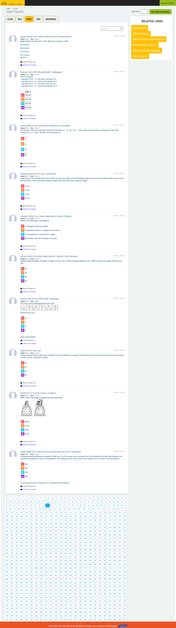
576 (46, 579)
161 (95, 516)
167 (124, 516)
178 (56, 520)
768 (7, 608)
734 (85, 601)
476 (46, 564)
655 (66, 590)
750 (41, 605)
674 (36, 594)
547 (26, 575)
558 (80, 575)
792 (124, 608)
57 (109, 502)
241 (120, 527)
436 (95, 557)
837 (100, 616)
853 (56, 620)
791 (120, 608)
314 (110, 538)
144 (12, 516)
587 (100, 579)
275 (41, 535)
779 (61, 608)
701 (46, 597)
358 (80, 546)
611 (95, 583)
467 (124, 561)
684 (85, 594)
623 (31, 586)
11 (44, 498)
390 (115, 550)
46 (64, 502)
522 (26, 572)
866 (120, 620)
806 (71, 612)
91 (126, 505)
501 (46, 568)
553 (56, 575)
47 (68, 502)
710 (90, 597)
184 (85, 520)
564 (110, 575)
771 (21, 608)
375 (41, 550)
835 (90, 616)
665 (115, 590)
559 (85, 575)
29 (118, 498)
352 (51, 546)
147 (26, 516)
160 (90, 516)
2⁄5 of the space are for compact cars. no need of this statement (72, 469)
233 (80, 527)
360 (90, 546)
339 (110, 542)
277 (51, 535)
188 (105, 520)
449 (36, 561)
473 (31, 564)
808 (80, 612)
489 (110, 564)
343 (7, 546)
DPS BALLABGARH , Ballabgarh (47, 72)
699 (36, 597)
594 (12, 583)
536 (95, 572)
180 (66, 520)
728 (56, 601)
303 (56, 538)
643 (7, 590)
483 (80, 564)
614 (110, 583)
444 (12, 561)
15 (61, 498)
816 (120, 612)
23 (94, 498)
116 (118, 509)
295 (16, 538)
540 (115, 572)
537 (100, 572)
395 (16, 553)
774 (36, 608)
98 (31, 509)
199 (36, 524)
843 (7, 620)
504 (61, 568)
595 (16, 583)
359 (85, 546)
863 (105, 620)
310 (90, 538)
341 (120, 542)
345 (16, 546)
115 (113, 509)
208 (80, 524)
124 (36, 513)
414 (110, 553)
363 (105, 546)
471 (21, 564)
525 (41, 572)
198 (31, 524)
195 (16, 524)
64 (14, 505)
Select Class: (136, 11)
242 (124, 527)
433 (80, 557)
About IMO (139, 28)
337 (100, 542)
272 (26, 535)
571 (21, 579)
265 (115, 531)
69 (35, 505)
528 (56, 572)
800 (41, 612)
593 (7, 583)
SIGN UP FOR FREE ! (168, 3)
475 (41, 564)
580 (66, 579)
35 (19, 502)
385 (90, 550)
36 (23, 502)
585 (90, 579)
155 (66, 516)
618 (7, 586)
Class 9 (36, 128)
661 (95, 590)
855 (66, 620)
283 (80, 535)
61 (126, 502)
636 (95, 586)
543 (7, 575)
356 (71, 546)
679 (61, 594)
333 (80, 542)
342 (124, 542)
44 (56, 502)
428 (56, 557)
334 (85, 542)
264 (110, 531)
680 (66, 594)
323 (31, 542)
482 (75, 564)
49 (76, 502)
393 (7, 553)
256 (71, 531)
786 (95, 608)
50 (80, 502)
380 (66, 550)
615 (115, 583)
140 (115, 513)
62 (6, 505)
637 (100, 586)
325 (41, 542)
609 (85, 583)
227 (51, 527)
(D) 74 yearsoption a (25, 56)
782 (75, 608)
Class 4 (36, 39)
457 (75, 561)
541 (120, 572)
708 (80, 597)
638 (105, 586)
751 (46, 605)
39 (35, 502)
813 (105, 612)
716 (120, 597)
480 (66, 564)
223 (31, 527)
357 (75, 546)
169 (12, 520)
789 (110, 608)
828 (56, 616)
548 (31, 575)
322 (26, 542)
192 (124, 520)
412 (100, 553)
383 (80, 550)
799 (36, 612)
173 (31, 520)
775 (41, 608)
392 (124, 550)
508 (80, 568)
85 (101, 505)
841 (120, 616)
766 (120, 605)
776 (46, 608)
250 (41, 531)
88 (113, 505)
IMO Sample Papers (145, 45)
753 (56, 605)
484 (85, 564)
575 (41, 579)
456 (71, 561)
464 (110, 561)
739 (110, 601)
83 (93, 505)
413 (105, 553)
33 (10, 502)
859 (85, 620)
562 (100, 575)
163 (105, 516)
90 (122, 505)
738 (105, 601)
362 (100, 546)
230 (66, 527)
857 (75, 620)
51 (85, 502)
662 (100, 590)
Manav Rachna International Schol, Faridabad (59, 451)
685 (90, 594)
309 (85, 538)
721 (21, 601)
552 (51, 575)
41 (43, 502)
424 (36, 557)
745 (16, 605)
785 (90, 608)
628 (56, 586)
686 (95, 594)
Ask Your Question (160, 11)
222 (26, 527)
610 (90, 583)
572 (26, 579)
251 (46, 531)
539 (110, 572)
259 (85, 531)
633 (80, 586)
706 (71, 597)
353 (56, 546)
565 (115, 575)
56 (105, 502)
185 (90, 520)
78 (72, 505)
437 (100, 557)
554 (61, 575)
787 (100, 608)
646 (21, 590)
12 (48, 498)
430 (66, 557)
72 (47, 505)
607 (75, 583)
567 (124, 575)
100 (40, 509)
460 (90, 561)
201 (46, 524)
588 (105, 579)
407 (75, 553)
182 (75, 520)
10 (40, 498)
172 (26, 520)
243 (7, 531)
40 (39, 502)
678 (56, 594)
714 (110, 597)
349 (36, 546)
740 (115, 601)
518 (7, 572)
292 (124, 535)
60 (122, 502)
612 (100, 583)
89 (117, 505)
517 (124, 568)
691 (120, 594)
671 (21, 594)
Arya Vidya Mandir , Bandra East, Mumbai (58, 256)
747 (26, 605)
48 (72, 502)
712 (100, 597)
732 (75, 601)
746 (21, 605)
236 (95, 527)
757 (75, 605)
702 (51, 597)
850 (41, 620)
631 (71, 586)
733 (80, 601)
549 (36, 575)
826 (46, 616)
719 (12, 601)
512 (100, 568)
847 (26, 620)
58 (113, 502)
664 (110, 590)
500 (41, 568)
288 (105, 535)
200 (41, 524)
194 (12, 524)
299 (36, 538)
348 (31, 546)
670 (16, 594)
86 (105, 505)
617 (124, 583)
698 (31, 597)
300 (41, 538)
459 (85, 561)
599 (36, 583)
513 (105, 568)
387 (100, 550)
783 (80, 608)
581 (71, 579)
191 (120, 520)
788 (105, 608)
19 (77, 498)
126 (46, 513)
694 (12, 597)
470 (16, 564)
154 (61, 516)
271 (21, 535)
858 (80, 620)
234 (85, 527)
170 (16, 520)
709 (85, 597)
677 (51, 594)
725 (41, 601)
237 (100, 527)
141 (120, 513)
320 (16, 542)
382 (75, 550)
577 (51, 579)
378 (56, 550)
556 (71, 575)
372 (26, 550)
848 (31, 620)
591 (120, 579)
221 (21, 527)
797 (26, 612)
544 (12, 575)
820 (16, 616)
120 (16, 513)
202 (51, 524)
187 (100, 520)
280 (66, 535)
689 (110, 594)
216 (120, 524)
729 (61, 601)
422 (26, 557)
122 (26, 513)
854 (61, 620)
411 (95, 553)
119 (12, 513)
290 (115, 535)
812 (100, 612)
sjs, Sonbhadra (49, 173)
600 (41, 583)
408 (80, 553)
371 (21, 550)
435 (90, 557)
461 (95, 561)
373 (31, 550)
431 (71, 557)
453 (56, 561)
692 (124, 594)
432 (75, 557)
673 (31, 594)
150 (41, 516)
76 (64, 505)
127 (51, 513)
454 (61, 561)
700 (41, 597)
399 (36, 553)
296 (21, 538)
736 (95, 601)
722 (26, 601)
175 (41, 520)
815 (115, 612)
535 (90, 572)
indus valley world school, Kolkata (55, 216)
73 (52, 505)
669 (12, 594)
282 (75, 535)
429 (61, 557)
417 (124, 553)
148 (31, 516)
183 (80, 520)
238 (105, 527)
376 (46, 550)
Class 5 (36, 259)
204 (61, 524)
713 (105, 597)
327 (51, 542)
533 (80, 572)
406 (71, 553)
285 (90, 535)
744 (12, 605)
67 (27, 505)
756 (71, 605)
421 (21, 557)
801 (46, 612)
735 (90, 601)
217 (124, 524)
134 (85, 513)
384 (85, 550)
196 (21, 524)
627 (51, 586)
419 (12, 557)
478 (56, 564)
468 (7, 564)
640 (115, 586)
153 (56, 516)
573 (31, 579)
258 (80, 531)
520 (16, 572)
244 (12, 531)
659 (85, 590)
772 (26, 608)
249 (36, 531)
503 (56, 568)
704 (61, 597)
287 (100, 535)
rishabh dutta (26, 216)
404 (61, 553)
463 (105, 561)
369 (12, 550)
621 (21, 586)
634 (85, 586)
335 (90, 542)
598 (31, 583)
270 (16, 535)
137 (100, 513)
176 (46, 520)
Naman (23, 72)
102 (49, 509)
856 (71, 620)
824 (36, 616)
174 (36, 520)
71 (43, 505)
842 (124, 616)
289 (110, 535)
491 (120, 564)
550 (41, 575)
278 (56, 535)
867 (124, 620)
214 (110, 524)
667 (124, 590)
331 (71, 542)
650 (41, 590)
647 (26, 590)
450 (41, 561)
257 (75, 531)
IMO (29, 19)
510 (90, 568)
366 (120, 546)
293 (7, 538)
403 (56, 553)
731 (71, 601)
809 (85, 612)
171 (21, 520)
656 (71, 590)
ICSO (10, 19)
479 (61, 564)
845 (16, 620)
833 (80, 616)
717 (124, 597)
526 (46, 572)
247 (26, 531)
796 (21, 612)
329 (61, 542)
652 (51, 590)
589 (110, 579)
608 (80, 583)
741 (120, 601)
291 (120, 535)
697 (26, 597)
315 (115, 538)
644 (12, 590)
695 (16, 597)
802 (51, 612)
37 (27, 502)
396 (21, 553)
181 (71, 520)
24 (98, 498)
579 (61, 579)
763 (105, 605)
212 (100, 524)
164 (110, 516)
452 (51, 561)
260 (90, 531)
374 (36, 550)
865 (115, 620)
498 (31, 568)
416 (120, 553)
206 (71, 524)
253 (56, 531)
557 (75, 575)
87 (109, 505)
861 (95, 620)
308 (80, 538)
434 (85, 557)
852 (51, 620)
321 (21, 542)
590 (115, 579)
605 (66, 583)
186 (95, 520)
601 (46, 583)
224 (36, 527)
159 (85, 516)
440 (115, 557)
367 (124, 546)
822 (26, 616)
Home (8, 9)
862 (100, 620)
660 (90, 590)
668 (7, 594)
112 (99, 509)
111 (94, 509)
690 (115, 594)
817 (124, 612)
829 (61, 616)
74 (56, 505)
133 (80, 513)
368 (7, 550)
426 (46, 557)
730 (66, 601)
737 (100, 601)
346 (21, 546)
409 (85, 553)
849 (36, 620)
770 (16, 608)
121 (21, 513)
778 (56, 608)
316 (120, 538)
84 (97, 505)
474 (36, 564)
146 (21, 516)
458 (80, 561)
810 (90, 612)
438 (105, 557)
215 (115, 524)
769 (12, 608)
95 (19, 509)
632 (75, 586)
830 (66, 616)
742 (124, 601)
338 (105, 542)
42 (47, 502)
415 (115, 553)
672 (26, 594)
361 (95, 546)
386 (95, 550)
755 (66, 605)
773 (31, 608)
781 (71, 608)
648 (31, 590)
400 (41, 553)
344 (12, 546)
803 (56, 612)
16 (65, 498)
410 (90, 553)
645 (16, 590)
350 (41, 546)
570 (16, 579)
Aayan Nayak (26, 36)
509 (85, 568)
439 (110, 557)
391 (120, 550)
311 (95, 538)
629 (61, 586)
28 (114, 498)
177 (51, 520)
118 (7, 513)
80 (80, 505)
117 (123, 509)
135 (90, 513)
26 (106, 498)
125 (41, 513)
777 (51, 608)
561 (95, 575)
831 (71, 616)
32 (6, 502)
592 (124, 579)
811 (95, 612)
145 (16, 516)
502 (51, 568)
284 (85, 535)
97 (27, 509)
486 (95, 564)
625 (41, 586)
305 (66, 538)
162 (100, 516)
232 (75, 527)
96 (23, 509)
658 (80, 590)
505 (66, 568)
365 (115, 546)
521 (21, 572)
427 (51, 557)
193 (7, 524)
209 (85, 524)
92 (6, 509)
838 (105, 616)
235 (90, 527)
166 (120, 516)
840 (115, 616)
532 (75, 572)
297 (26, 538)
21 (85, 498)
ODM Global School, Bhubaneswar (54, 36)
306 (71, 538)
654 (61, 590)
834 (85, 616)
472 (26, 564)
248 (31, 531)
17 (69, 498)
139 (110, 513)
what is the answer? (72, 320)
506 (71, 568)
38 (31, 502)
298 (31, 538)
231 (71, 527)
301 (46, 538)
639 (110, 586)
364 (110, 546)
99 (35, 509)
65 (19, 505)
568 (7, 579)
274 (36, 535)
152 (51, 516)
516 (120, 568)
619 (12, 586)
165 (115, 516)
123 (31, 513)
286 (95, 535)
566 (120, 575)
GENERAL (50, 19)
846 (21, 620)
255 (66, 531)
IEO (38, 19)
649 (36, 590)
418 (7, 557)
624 (36, 586)
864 (110, 620)
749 (36, 605)
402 (51, 553)
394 (12, 553)
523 (31, 572)
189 (110, 520)
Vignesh (24, 350)
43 (52, 502)
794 (12, 612)
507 (75, 568)
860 (90, 620)
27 (110, 498)
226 (46, 527)
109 (84, 509)
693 (7, 597)
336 (95, 542)
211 (95, 524)
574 (36, 579)
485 (90, 564)
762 (100, 605)
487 (100, 564)
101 (44, 509)
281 (71, 535)
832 (75, 616)
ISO (20, 19)
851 (46, 620)
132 (75, 513)
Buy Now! (123, 626)
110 (89, 509)
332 (75, 542)
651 (46, 590)
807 (75, 612)
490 (115, 564)
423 (31, 557)
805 (66, 612)
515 (115, 568)
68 (31, 505)
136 (95, 513)
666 (120, 590)
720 (16, 601)
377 (51, 550)
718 (7, 601)
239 (110, 527)
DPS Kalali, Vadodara (49, 298)
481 (71, 564)
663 (105, 590)
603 (56, 583)
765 (115, 605)
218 (7, 527)
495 (16, 568)
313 (105, 538)
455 (66, 561)
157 (75, 516)
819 (12, 616)
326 (46, 542)
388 (105, 550)
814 (110, 612)
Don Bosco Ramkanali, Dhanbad (54, 125)
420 (16, 557)
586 (95, 579)
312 (100, 538)
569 (12, 579)
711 (95, 597)
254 (61, 531)
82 (89, 505)
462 (100, 561)
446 (21, 561)
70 (39, 505)
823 (31, 616)
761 (95, 605)
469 (12, 564)
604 (61, 583)
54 (97, 502)
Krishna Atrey (26, 298)
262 (100, 531)
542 (124, 572)
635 (90, 586)
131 (71, 513)
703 (56, 597)
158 (80, 516)
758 (80, 605)
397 (26, 553)
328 (56, 542)
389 (110, 550)
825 (41, 616)
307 (75, 538)
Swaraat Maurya (28, 173)
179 (61, 520)
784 (85, 608)
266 (120, 531)
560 (90, 575)
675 (41, 594)
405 (66, 553)
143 (7, 516)
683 (80, 594)
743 (7, 605)
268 (7, 535)
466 (120, 561)
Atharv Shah (26, 256)
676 (46, 594)
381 (71, 550)
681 (71, 594)
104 (59, 509)
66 (23, 505)
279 (61, 535)
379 (61, 550)
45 (60, 502)
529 (61, 572)
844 (12, 620)
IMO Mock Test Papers (146, 50)
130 (66, 513)
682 (75, 594)
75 (60, 505)
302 (51, 538)
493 (7, 568)
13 (52, 498)
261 (95, 531)
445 (16, 561)
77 (68, 505)
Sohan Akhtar (26, 125)
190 (115, 520)
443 (7, 561)
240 (115, 527)
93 (10, 509)
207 (75, 524)
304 (61, 538)
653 (56, 590)
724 (36, 601)
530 (66, 572)
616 (120, 583)
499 (36, 568)
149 (36, 516)
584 (85, 579)
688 (105, 594)
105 (64, 509)
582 (75, 579)
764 (110, 605)
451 (46, 561)
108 (79, 509)
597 (26, 583)
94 (14, 509)
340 (115, 542)
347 (26, 546)
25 (102, 498)
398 (31, 553)
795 (16, 612)
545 (16, 575)
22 (89, 498)
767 (124, 605)
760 (90, 605)
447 (26, 561)
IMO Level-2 (140, 56)
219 (12, 527)
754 (61, 605)
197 (26, 524)
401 (46, 553)
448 (31, 561)
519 (12, 572)
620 (16, 586)
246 (21, 531)
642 (124, 586)
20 (81, 498)
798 (31, 612)
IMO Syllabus (141, 33)
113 (103, 509)
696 (21, 597)
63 (10, 505)
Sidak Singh (25, 451)
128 (56, 513)
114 (108, 509)
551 (46, 575)
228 (56, 527)
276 (46, 535)
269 (12, 535)
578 (56, 579)
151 (46, 516)
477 (51, 564)
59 (117, 502)
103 (54, 509)
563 (105, 575)
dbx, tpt (37, 350)
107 (74, 509)
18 (73, 498)
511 (95, 568)
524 (36, 572)
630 (66, 586)
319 (12, 542)
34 (14, 502)
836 (95, 616)
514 (110, 568)
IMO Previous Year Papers (149, 39)
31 (126, 498)
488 (105, 564)
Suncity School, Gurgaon (44, 393)
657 (75, 590)
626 (46, 586)
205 (66, 524)
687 (100, 594)
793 (7, 612)
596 (21, 583)
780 (66, 608)
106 (69, 509)
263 (105, 531)
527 (51, 572)
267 (124, 531)
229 (61, 527)
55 (101, 502)
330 (66, 542)
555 (66, 575)
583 (80, 579)
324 (36, 542)
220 (16, 527)
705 (66, 597)
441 (120, 557)
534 (85, 572)
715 (115, 597)
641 (120, 586)
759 (85, 605)
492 (124, 564)
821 (21, 616)
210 (90, 524)
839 (110, 616)
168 (7, 520)
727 (51, 601)
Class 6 (36, 176)
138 (105, 513)
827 (51, 616)
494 (12, 568)
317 (124, 538)
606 (71, 583)
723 (31, 601)
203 (56, 524)
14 (57, 498)
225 (41, 527)
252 (51, 531)
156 (71, 516)
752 (51, 605)
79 (76, 505)
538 (105, 572)
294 (12, 538)
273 (31, 535)
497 (26, 568)
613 (105, 583)
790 (115, 608)
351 (46, 546)
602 (51, 583)
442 (124, 557)
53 (93, 502)
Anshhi (23, 393)
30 (122, 498)
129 (61, 513)
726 (46, 601)
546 (21, 575)
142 (124, 513)
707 (75, 597)
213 (105, 524)
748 (31, 605)
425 (41, 557)
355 (66, 546)
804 (61, 612)
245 (16, 531)
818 (7, 616)
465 (115, 561)
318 (7, 542)
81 (85, 505)
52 (89, 502)
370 (16, 550)
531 (71, 572)
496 (21, 568)
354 (61, 546)
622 (26, 586)
